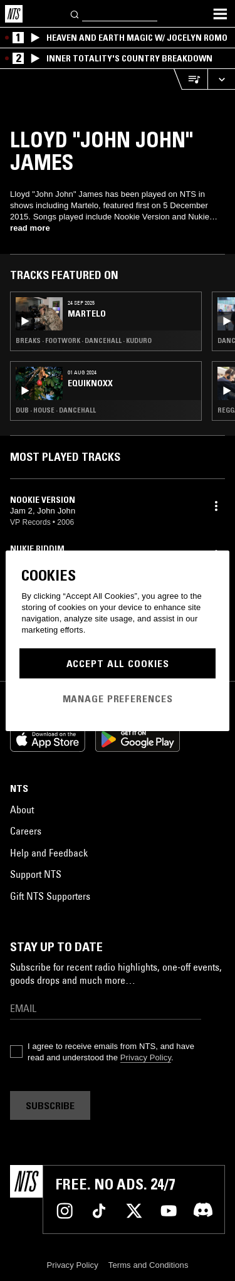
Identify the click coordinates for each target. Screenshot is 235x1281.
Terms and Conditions (148, 1265)
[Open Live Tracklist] (190, 79)
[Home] (14, 14)
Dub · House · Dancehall (56, 410)
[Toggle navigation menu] (220, 14)
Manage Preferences (118, 698)
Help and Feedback (49, 852)
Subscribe (50, 1105)
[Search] (75, 13)
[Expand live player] (221, 79)
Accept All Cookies (117, 663)
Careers (25, 831)
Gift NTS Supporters (50, 896)
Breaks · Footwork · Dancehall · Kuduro (84, 340)
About (22, 809)
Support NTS (35, 874)
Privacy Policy (145, 1057)
